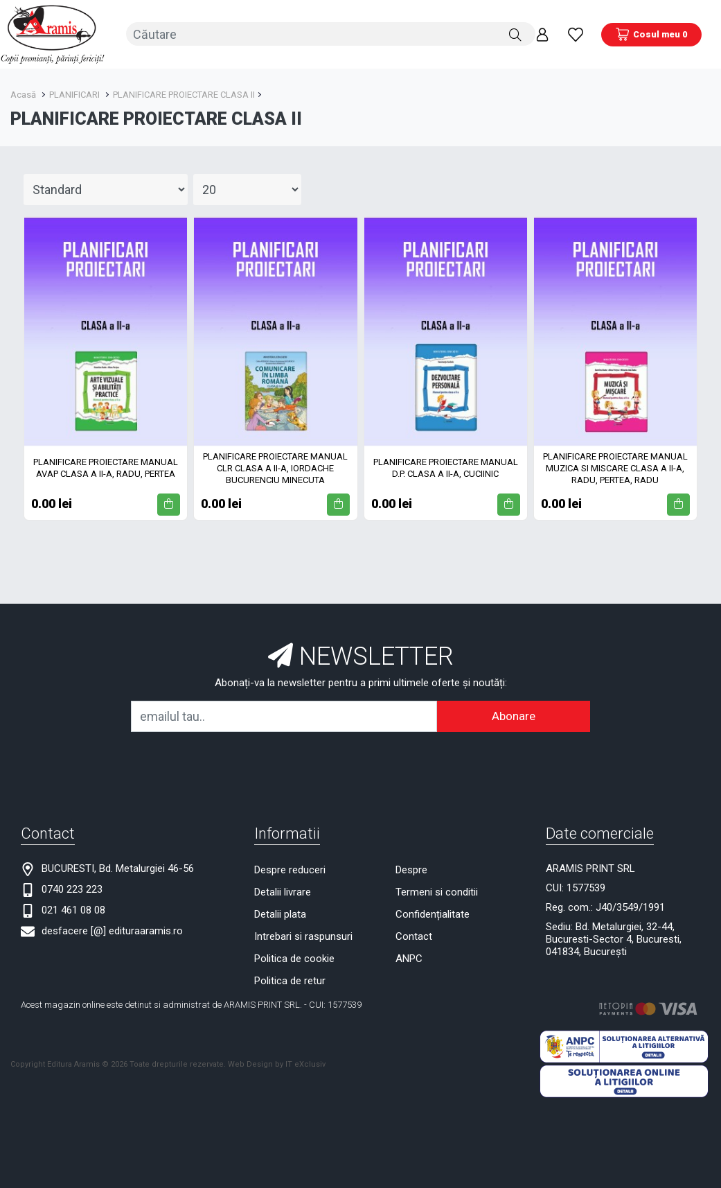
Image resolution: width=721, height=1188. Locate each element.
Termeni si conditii (436, 891)
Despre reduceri (290, 869)
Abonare (513, 715)
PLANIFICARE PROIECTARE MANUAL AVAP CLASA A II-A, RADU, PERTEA (105, 467)
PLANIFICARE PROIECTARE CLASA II (184, 94)
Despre (411, 869)
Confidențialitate (432, 913)
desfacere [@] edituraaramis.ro (112, 930)
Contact (413, 935)
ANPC (408, 958)
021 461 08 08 (73, 909)
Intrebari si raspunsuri (303, 935)
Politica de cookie (294, 958)
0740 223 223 (72, 888)
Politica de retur (290, 980)
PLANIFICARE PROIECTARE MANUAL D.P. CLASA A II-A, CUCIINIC (445, 467)
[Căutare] (515, 34)
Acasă (23, 94)
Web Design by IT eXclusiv (277, 1062)
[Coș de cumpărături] (651, 34)
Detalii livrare (282, 891)
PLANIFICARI (74, 94)
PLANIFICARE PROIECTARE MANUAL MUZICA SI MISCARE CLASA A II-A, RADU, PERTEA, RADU (615, 467)
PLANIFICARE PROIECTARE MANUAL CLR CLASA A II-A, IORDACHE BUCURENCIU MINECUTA (275, 467)
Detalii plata (280, 913)
